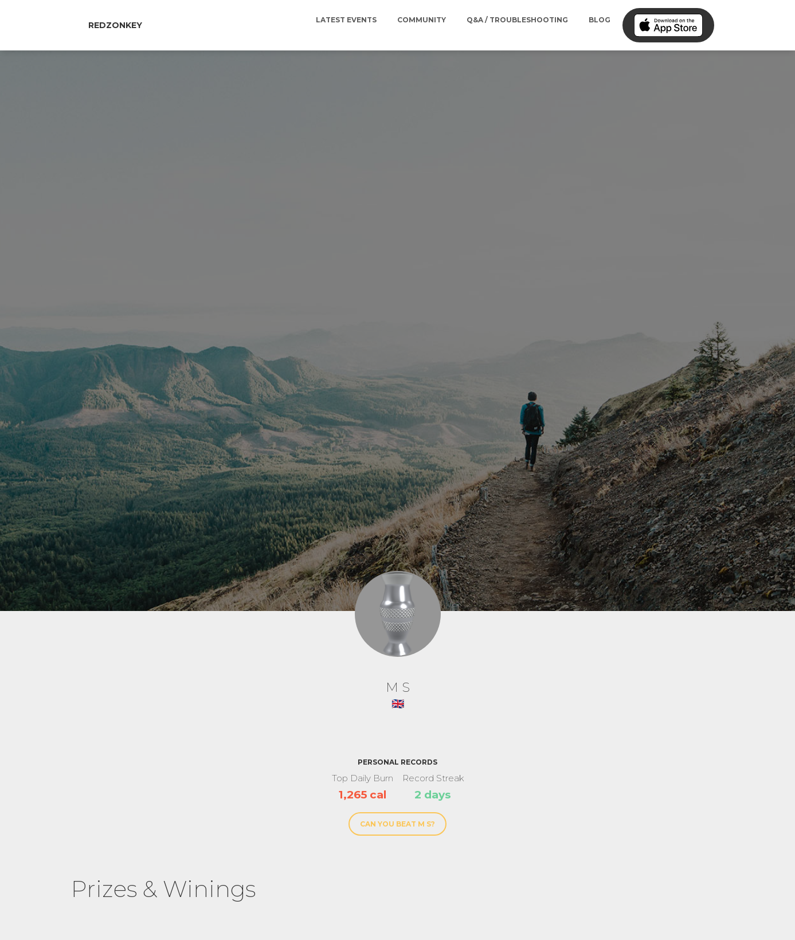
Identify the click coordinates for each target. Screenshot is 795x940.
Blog (599, 19)
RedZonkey (115, 25)
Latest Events (346, 19)
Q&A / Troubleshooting (517, 19)
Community (421, 19)
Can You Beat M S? (397, 824)
